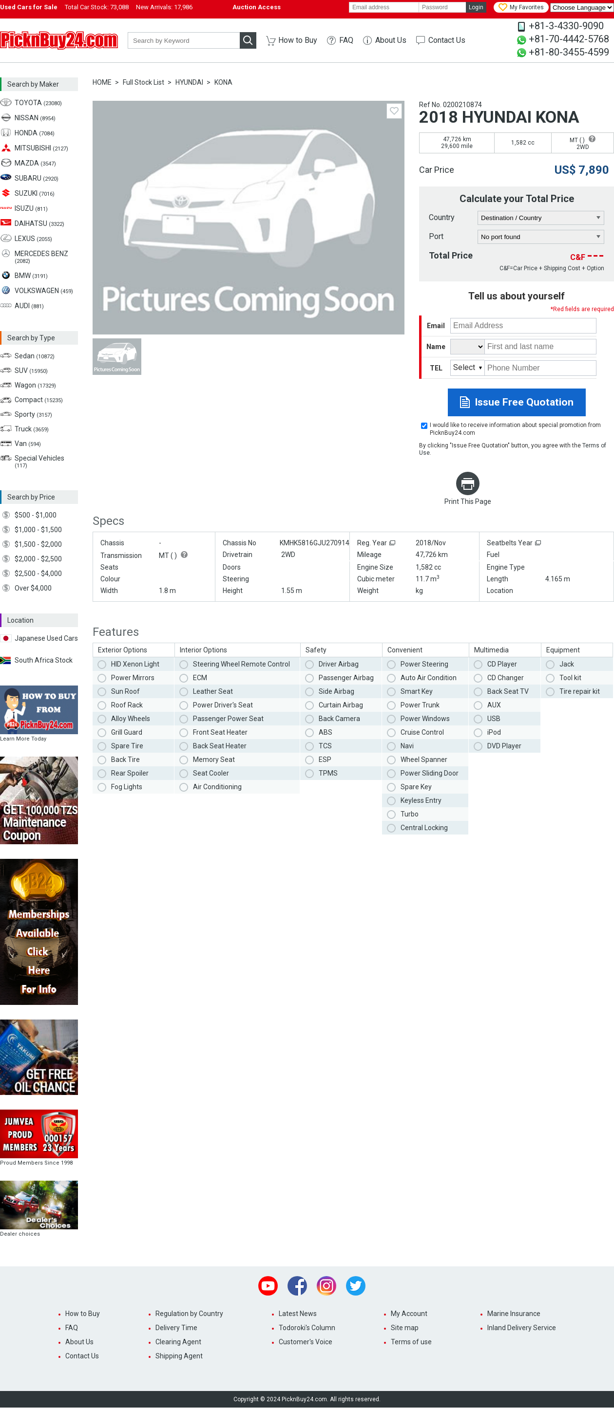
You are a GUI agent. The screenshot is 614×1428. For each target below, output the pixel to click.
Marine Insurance (513, 1313)
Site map (405, 1328)
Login (476, 7)
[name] (540, 346)
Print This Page (467, 501)
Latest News (298, 1313)
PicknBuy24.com (59, 40)
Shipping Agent (179, 1356)
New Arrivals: (164, 7)
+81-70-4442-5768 (569, 39)
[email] (384, 7)
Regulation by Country (189, 1313)
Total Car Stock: (97, 7)
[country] (541, 218)
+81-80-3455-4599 (569, 52)
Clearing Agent (178, 1342)
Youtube (268, 1286)
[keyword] (184, 40)
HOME (102, 82)
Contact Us (446, 40)
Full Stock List (143, 82)
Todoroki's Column (307, 1328)
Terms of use (411, 1342)
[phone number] (540, 368)
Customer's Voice (305, 1342)
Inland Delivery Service (521, 1328)
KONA (223, 82)
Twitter (355, 1286)
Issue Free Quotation (524, 402)
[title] (467, 346)
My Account (409, 1313)
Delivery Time (176, 1328)
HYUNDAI (189, 82)
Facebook (297, 1286)
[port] (541, 237)
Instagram (326, 1286)
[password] (442, 7)
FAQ (346, 40)
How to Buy (297, 40)
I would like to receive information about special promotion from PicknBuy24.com (515, 429)
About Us (390, 40)
